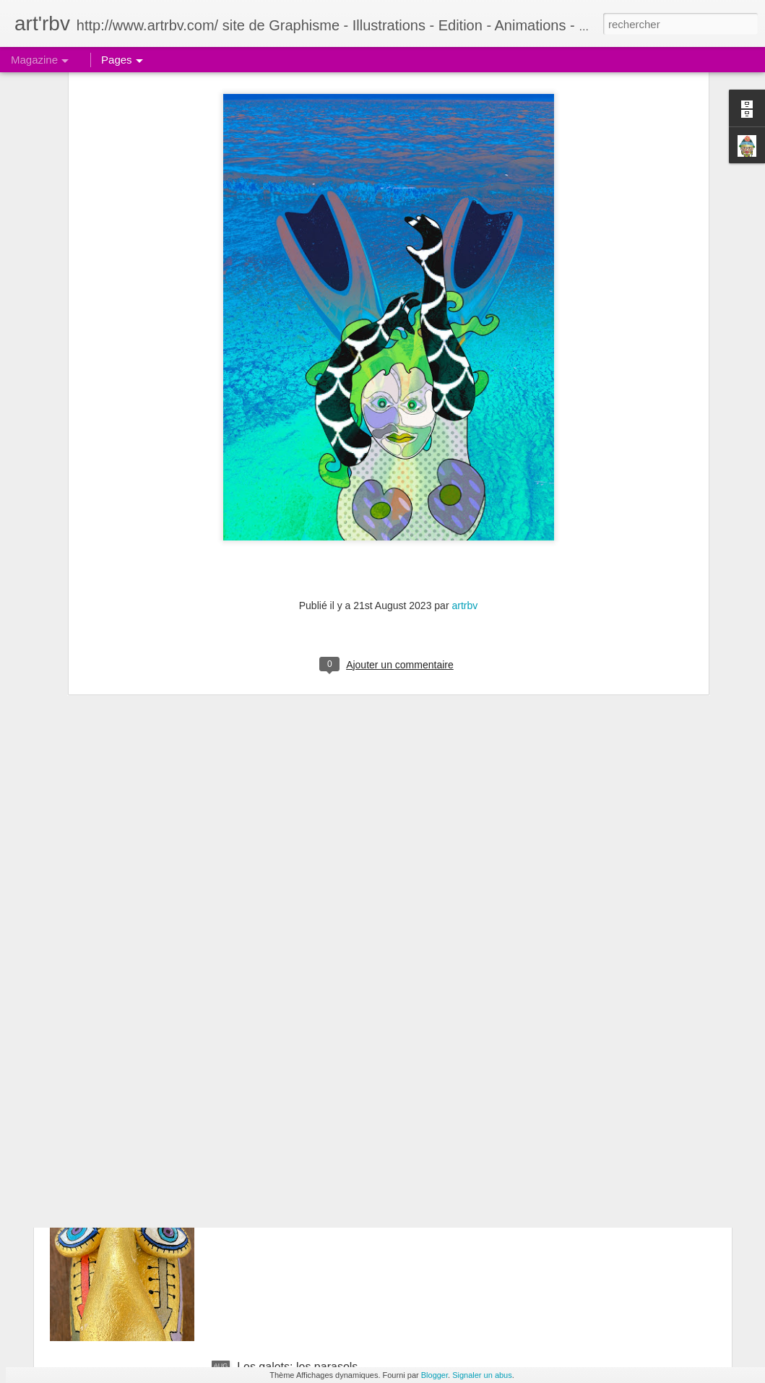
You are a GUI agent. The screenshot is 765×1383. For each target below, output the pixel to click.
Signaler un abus (482, 1375)
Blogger (434, 1375)
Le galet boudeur (280, 1203)
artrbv (464, 437)
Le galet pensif (274, 1039)
